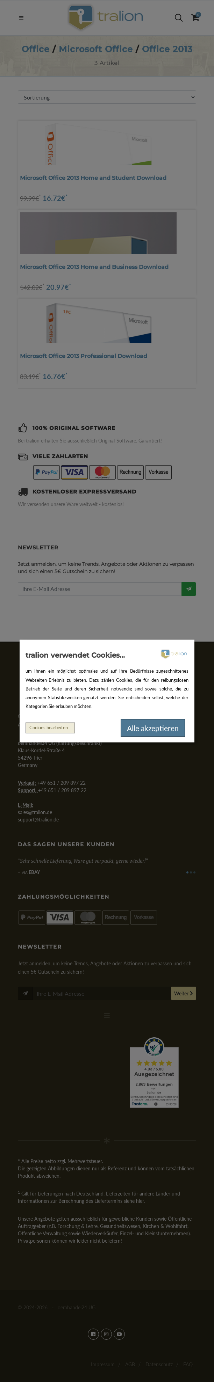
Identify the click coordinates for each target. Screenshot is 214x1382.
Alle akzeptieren (153, 727)
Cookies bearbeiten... (50, 727)
